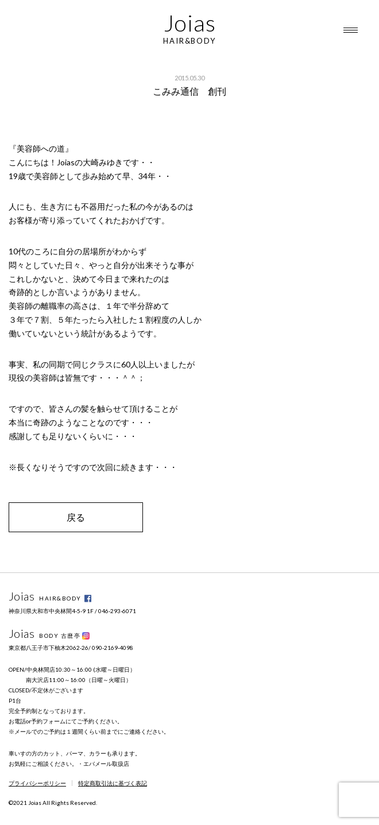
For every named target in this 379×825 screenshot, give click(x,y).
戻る (76, 517)
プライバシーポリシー (37, 783)
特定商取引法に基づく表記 (112, 783)
